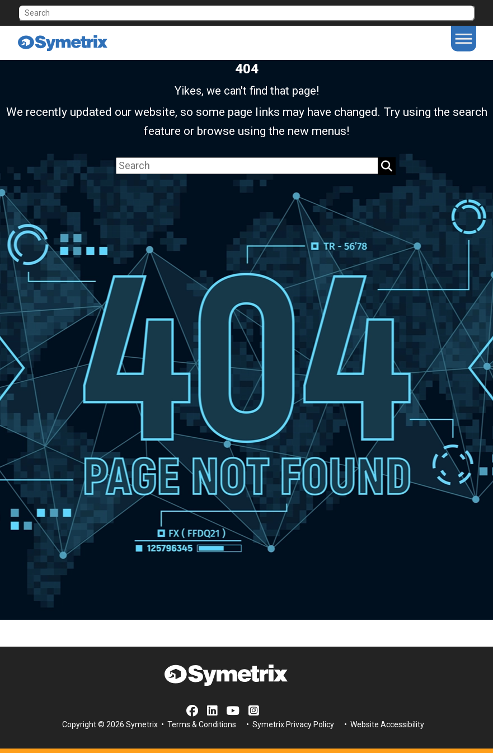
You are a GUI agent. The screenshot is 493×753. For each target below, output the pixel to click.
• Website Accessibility (383, 724)
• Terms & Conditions (197, 724)
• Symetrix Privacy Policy (289, 724)
